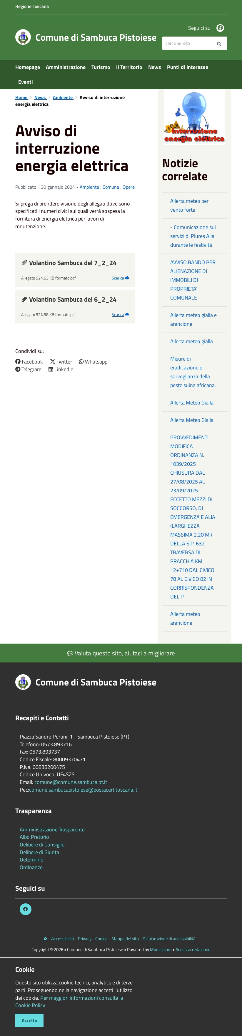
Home (22, 97)
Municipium (161, 949)
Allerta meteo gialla (191, 341)
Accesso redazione (193, 949)
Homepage (27, 67)
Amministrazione (66, 67)
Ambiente (63, 97)
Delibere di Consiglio (42, 844)
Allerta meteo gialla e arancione (193, 319)
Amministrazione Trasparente (52, 829)
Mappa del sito (125, 938)
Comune (111, 186)
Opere (129, 186)
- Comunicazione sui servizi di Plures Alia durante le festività (193, 236)
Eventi (25, 82)
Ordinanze (31, 867)
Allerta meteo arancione (185, 618)
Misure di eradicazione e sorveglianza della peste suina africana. (193, 372)
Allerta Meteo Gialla (191, 403)
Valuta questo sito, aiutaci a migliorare (121, 653)
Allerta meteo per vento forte (189, 205)
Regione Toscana (32, 6)
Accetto (29, 1020)
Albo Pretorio (34, 837)
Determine (31, 860)
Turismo (100, 67)
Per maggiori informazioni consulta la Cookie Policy (69, 1001)
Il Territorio (129, 67)
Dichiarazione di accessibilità (169, 938)
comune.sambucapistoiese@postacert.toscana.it (83, 790)
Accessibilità (62, 938)
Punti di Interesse (187, 67)
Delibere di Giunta (39, 852)
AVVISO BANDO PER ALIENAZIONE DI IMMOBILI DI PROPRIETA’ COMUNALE (193, 280)
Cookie (101, 938)
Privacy (84, 938)
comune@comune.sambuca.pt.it (70, 782)
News (154, 67)
